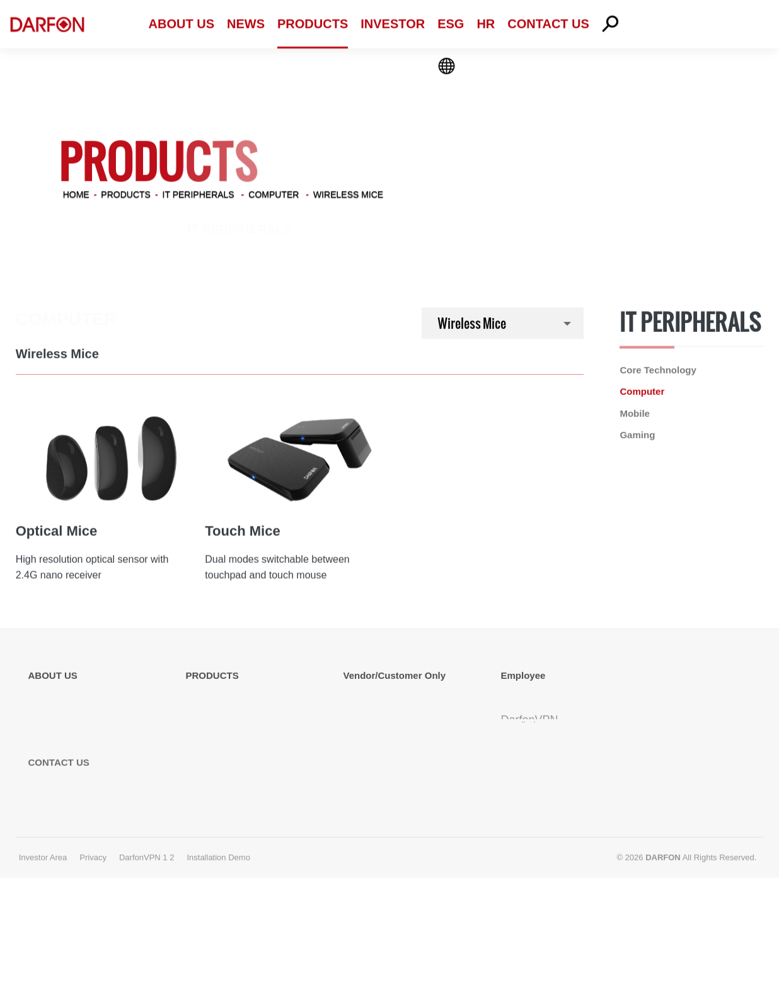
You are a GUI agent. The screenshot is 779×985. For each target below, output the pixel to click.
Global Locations (63, 713)
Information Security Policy (84, 768)
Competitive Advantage (76, 731)
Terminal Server (534, 713)
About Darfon (56, 695)
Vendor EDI (367, 695)
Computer (273, 193)
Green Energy (540, 229)
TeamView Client (536, 731)
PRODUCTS (126, 193)
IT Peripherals (198, 193)
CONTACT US (58, 848)
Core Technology (658, 370)
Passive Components (391, 229)
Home (76, 193)
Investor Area (43, 943)
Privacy (93, 943)
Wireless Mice (348, 193)
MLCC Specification (385, 749)
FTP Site (361, 731)
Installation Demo (537, 799)
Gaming (637, 435)
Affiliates (46, 749)
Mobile (635, 414)
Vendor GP (366, 713)
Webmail (519, 695)
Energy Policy (57, 786)
